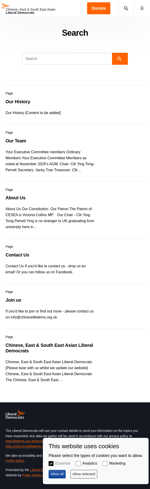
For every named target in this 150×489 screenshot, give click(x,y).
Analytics (89, 463)
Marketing (117, 463)
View (75, 102)
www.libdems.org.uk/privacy (25, 441)
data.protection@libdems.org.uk (28, 446)
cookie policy (15, 460)
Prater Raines (32, 475)
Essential (62, 463)
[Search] (67, 59)
